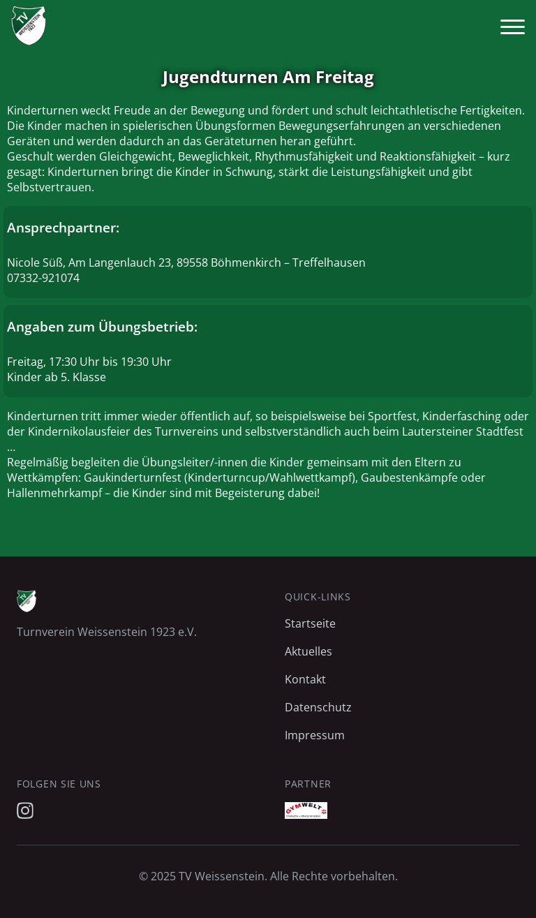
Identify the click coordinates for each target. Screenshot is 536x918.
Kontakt (305, 679)
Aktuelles (308, 651)
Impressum (315, 735)
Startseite (310, 623)
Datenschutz (318, 707)
